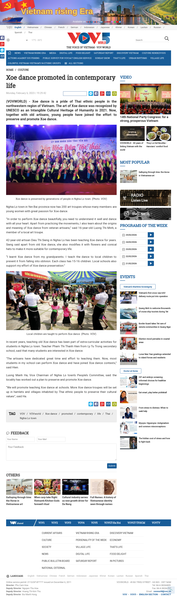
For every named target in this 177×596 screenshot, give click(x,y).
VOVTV (156, 522)
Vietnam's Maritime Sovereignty (138, 287)
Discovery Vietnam (128, 53)
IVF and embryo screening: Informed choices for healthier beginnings (152, 380)
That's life (119, 58)
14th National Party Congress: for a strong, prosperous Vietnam (144, 119)
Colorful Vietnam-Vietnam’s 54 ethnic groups (34, 63)
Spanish (138, 576)
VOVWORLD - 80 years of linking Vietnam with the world (131, 146)
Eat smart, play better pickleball (153, 392)
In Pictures (117, 561)
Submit (111, 465)
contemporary (85, 413)
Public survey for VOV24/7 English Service (67, 58)
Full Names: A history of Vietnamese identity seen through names (103, 500)
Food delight (83, 53)
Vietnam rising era (35, 53)
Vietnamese (32, 27)
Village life (157, 58)
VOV (22, 413)
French (61, 27)
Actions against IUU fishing (23, 58)
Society (46, 547)
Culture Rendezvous (154, 53)
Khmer (119, 27)
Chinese (48, 27)
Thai (107, 413)
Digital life (66, 53)
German (74, 27)
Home (9, 69)
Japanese (104, 27)
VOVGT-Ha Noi (112, 522)
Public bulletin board (56, 561)
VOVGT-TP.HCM (136, 522)
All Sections (73, 63)
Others (13, 475)
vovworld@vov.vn (162, 591)
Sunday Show (102, 58)
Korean (131, 27)
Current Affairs (52, 533)
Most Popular (134, 162)
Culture (23, 69)
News (18, 53)
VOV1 (41, 522)
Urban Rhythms (138, 58)
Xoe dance (51, 413)
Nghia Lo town (28, 418)
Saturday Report (103, 53)
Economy (115, 540)
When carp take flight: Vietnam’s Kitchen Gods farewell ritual (47, 500)
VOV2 (54, 522)
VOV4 (81, 522)
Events (127, 276)
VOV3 (68, 522)
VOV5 (94, 522)
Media (52, 53)
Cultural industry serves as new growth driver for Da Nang (75, 500)
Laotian (144, 27)
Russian (157, 27)
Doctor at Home (131, 371)
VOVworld (35, 413)
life (99, 413)
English (18, 27)
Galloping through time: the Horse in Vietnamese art (19, 500)
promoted (67, 413)
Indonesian (89, 27)
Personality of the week (91, 540)
